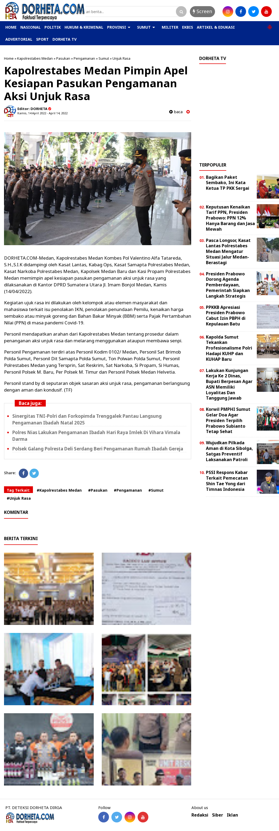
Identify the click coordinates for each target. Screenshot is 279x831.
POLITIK (52, 27)
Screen (202, 11)
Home (9, 58)
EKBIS (187, 27)
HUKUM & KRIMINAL (84, 27)
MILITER (170, 27)
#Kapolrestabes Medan (59, 490)
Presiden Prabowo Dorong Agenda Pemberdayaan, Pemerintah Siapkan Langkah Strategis (228, 285)
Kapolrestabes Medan (35, 58)
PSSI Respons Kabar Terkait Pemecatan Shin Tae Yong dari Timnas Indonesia (227, 480)
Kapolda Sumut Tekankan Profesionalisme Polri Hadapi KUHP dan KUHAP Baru (229, 348)
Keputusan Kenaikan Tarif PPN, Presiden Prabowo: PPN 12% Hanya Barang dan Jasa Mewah (230, 218)
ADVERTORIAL (18, 39)
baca (176, 111)
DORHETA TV (64, 39)
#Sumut (156, 490)
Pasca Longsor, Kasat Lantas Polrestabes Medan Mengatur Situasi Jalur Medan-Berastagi (228, 251)
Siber (217, 815)
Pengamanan (84, 58)
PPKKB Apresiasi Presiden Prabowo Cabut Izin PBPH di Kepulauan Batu (226, 315)
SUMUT (144, 27)
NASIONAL (30, 27)
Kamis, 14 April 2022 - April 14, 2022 (42, 113)
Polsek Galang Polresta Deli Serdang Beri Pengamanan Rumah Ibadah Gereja (97, 449)
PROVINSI (116, 27)
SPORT (42, 39)
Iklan (232, 815)
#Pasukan (97, 490)
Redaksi (199, 815)
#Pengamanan (128, 490)
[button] (269, 25)
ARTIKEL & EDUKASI (216, 27)
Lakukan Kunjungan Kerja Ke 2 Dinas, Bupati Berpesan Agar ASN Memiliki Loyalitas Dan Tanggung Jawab (229, 384)
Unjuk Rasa (121, 58)
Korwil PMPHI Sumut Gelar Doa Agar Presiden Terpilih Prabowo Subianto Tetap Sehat (228, 420)
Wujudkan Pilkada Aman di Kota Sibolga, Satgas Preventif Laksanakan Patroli (229, 451)
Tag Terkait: (18, 490)
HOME (11, 27)
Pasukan (63, 58)
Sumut (104, 58)
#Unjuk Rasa (19, 498)
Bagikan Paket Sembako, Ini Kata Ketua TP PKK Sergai (227, 182)
